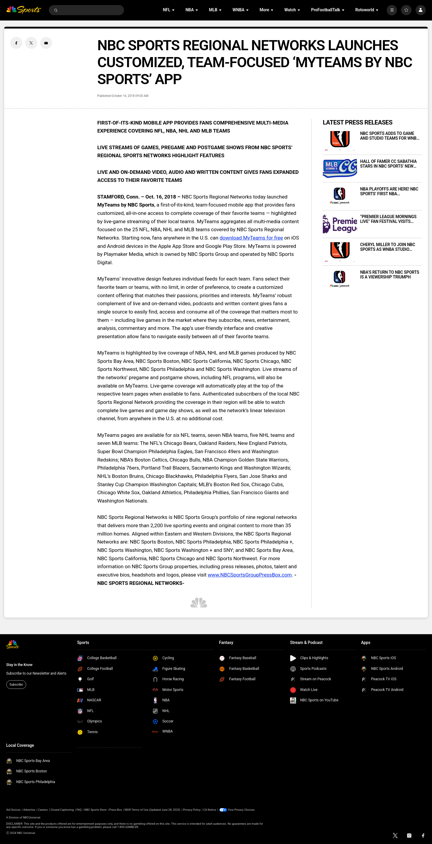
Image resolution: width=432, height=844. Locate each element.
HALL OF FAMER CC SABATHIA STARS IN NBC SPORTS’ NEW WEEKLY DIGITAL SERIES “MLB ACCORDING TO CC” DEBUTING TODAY (388, 164)
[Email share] (46, 43)
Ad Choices (13, 809)
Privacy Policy (192, 809)
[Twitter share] (31, 43)
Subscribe (16, 684)
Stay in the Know (19, 665)
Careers (43, 809)
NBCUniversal (31, 817)
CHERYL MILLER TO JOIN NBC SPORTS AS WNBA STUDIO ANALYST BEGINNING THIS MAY (389, 247)
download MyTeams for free (251, 238)
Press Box (115, 809)
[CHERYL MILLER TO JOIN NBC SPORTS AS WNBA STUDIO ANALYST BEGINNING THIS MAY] (340, 252)
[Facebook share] (16, 43)
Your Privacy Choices (241, 809)
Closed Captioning (62, 809)
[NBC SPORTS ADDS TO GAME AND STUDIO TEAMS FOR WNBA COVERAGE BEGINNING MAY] (340, 140)
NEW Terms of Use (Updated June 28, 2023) (152, 809)
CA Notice (209, 809)
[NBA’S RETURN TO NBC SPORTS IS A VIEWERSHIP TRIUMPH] (340, 279)
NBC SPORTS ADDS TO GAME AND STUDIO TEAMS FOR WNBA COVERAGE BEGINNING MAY (389, 136)
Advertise (29, 809)
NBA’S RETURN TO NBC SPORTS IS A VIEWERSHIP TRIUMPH (389, 274)
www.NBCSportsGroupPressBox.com (250, 575)
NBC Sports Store (95, 809)
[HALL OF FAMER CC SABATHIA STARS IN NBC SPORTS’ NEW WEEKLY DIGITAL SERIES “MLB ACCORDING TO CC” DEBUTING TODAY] (340, 168)
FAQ (79, 809)
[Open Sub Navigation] (174, 10)
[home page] (23, 10)
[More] (392, 10)
